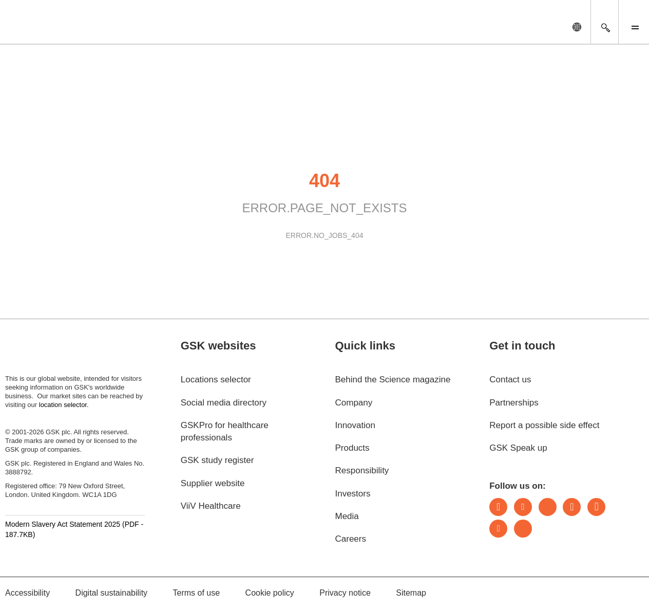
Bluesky (548, 507)
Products (352, 448)
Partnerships (513, 403)
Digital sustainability (111, 592)
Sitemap (411, 592)
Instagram (572, 507)
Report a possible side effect (544, 425)
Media (346, 516)
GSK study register (217, 460)
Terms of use (196, 592)
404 (324, 180)
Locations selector (216, 379)
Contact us (510, 379)
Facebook (596, 507)
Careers (350, 539)
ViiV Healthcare (211, 506)
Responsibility (362, 470)
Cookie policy (269, 592)
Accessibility (27, 592)
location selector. (64, 405)
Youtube (498, 529)
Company (353, 403)
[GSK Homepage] (35, 30)
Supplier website (213, 483)
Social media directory (223, 403)
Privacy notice (345, 592)
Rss (523, 529)
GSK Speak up (518, 448)
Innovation (355, 425)
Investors (352, 494)
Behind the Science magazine (392, 379)
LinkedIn (498, 507)
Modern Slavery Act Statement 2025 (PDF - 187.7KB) (74, 529)
